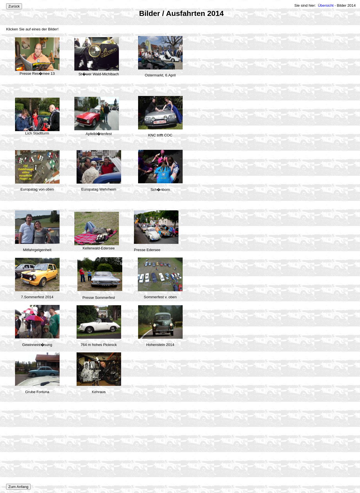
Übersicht (326, 5)
